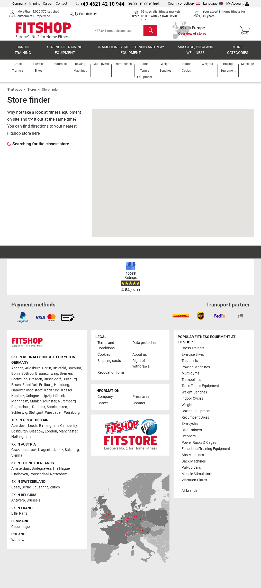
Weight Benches (194, 392)
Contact (61, 3)
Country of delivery (184, 3)
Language (213, 3)
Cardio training (23, 50)
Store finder (50, 90)
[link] (22, 317)
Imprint (34, 3)
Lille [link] (14, 514)
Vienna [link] (16, 455)
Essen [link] (16, 385)
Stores (32, 90)
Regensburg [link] (21, 407)
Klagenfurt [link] (46, 450)
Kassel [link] (66, 390)
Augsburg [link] (33, 368)
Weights (188, 405)
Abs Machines (193, 455)
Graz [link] (15, 450)
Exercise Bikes (193, 354)
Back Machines (194, 461)
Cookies (103, 354)
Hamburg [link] (61, 385)
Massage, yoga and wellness (195, 50)
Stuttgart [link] (36, 412)
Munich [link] (36, 401)
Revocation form (110, 373)
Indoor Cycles (192, 398)
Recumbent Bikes (195, 417)
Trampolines (191, 380)
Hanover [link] (18, 390)
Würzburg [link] (72, 412)
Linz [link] (60, 450)
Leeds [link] (33, 425)
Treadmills (190, 361)
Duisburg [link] (69, 379)
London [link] (51, 431)
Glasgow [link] (36, 431)
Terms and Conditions (106, 346)
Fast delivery (88, 14)
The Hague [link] (61, 468)
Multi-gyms (190, 373)
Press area (140, 397)
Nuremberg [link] (67, 401)
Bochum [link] (74, 368)
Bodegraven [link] (41, 468)
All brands (189, 490)
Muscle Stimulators (197, 474)
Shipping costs (109, 361)
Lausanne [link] (40, 487)
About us (139, 354)
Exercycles (190, 423)
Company (19, 3)
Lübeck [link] (59, 396)
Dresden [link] (35, 379)
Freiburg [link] (45, 385)
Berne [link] (26, 487)
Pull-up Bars (191, 468)
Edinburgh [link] (19, 431)
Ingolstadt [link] (34, 390)
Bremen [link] (66, 374)
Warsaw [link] (17, 540)
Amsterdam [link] (20, 468)
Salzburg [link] (72, 450)
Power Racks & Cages (199, 442)
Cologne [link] (32, 396)
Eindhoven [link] (19, 474)
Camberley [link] (68, 425)
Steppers (189, 436)
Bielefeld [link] (59, 368)
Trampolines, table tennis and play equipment (130, 50)
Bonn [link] (15, 374)
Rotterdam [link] (58, 474)
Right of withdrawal (141, 364)
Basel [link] (15, 487)
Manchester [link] (68, 431)
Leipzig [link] (46, 396)
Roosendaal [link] (39, 474)
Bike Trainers (192, 430)
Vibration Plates (194, 480)
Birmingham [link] (49, 425)
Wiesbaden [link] (53, 412)
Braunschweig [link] (46, 374)
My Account (237, 3)
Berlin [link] (46, 368)
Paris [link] (23, 514)
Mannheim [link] (19, 401)
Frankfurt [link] (30, 385)
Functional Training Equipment (206, 449)
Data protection (144, 343)
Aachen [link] (17, 368)
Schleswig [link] (19, 412)
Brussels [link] (33, 500)
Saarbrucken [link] (57, 407)
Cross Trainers (193, 348)
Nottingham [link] (21, 437)
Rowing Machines (196, 367)
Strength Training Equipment (65, 50)
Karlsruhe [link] (52, 390)
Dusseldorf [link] (52, 379)
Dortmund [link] (19, 379)
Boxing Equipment (196, 411)
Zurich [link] (55, 487)
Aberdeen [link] (18, 425)
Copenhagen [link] (21, 527)
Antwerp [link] (18, 500)
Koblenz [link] (17, 396)
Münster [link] (49, 401)
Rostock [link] (38, 407)
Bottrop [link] (27, 374)
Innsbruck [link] (29, 450)
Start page (14, 90)
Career (47, 3)
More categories (237, 50)
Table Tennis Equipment (200, 386)
